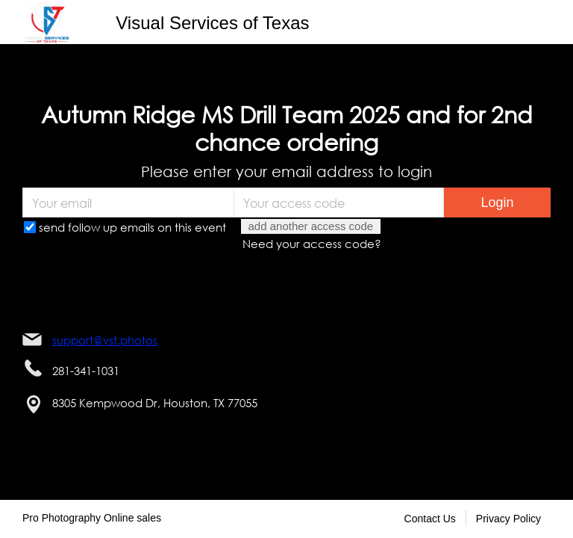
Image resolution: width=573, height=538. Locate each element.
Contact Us (430, 519)
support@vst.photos (104, 340)
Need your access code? (311, 243)
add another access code (311, 226)
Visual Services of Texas (212, 23)
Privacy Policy (508, 519)
